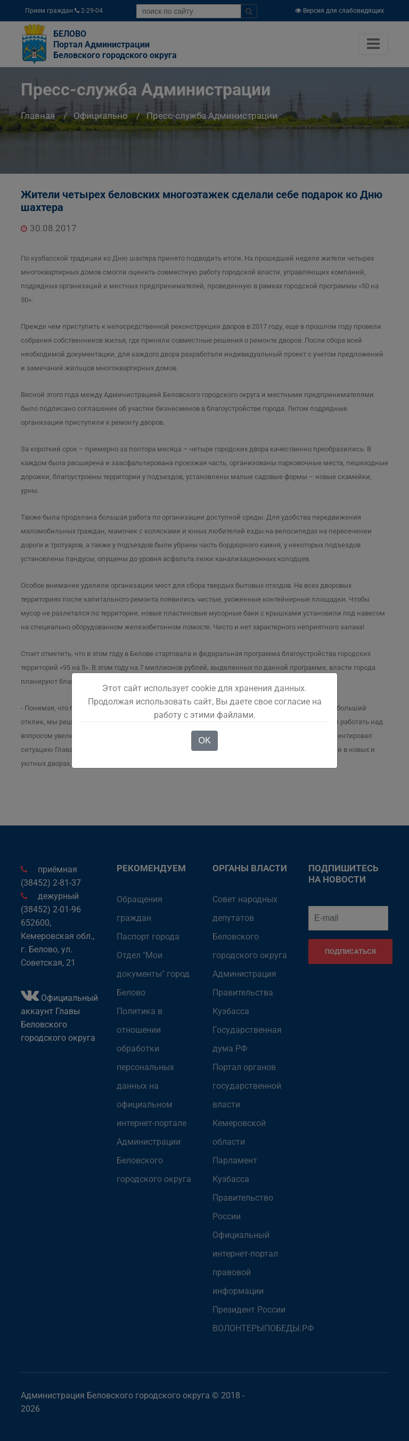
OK (204, 740)
